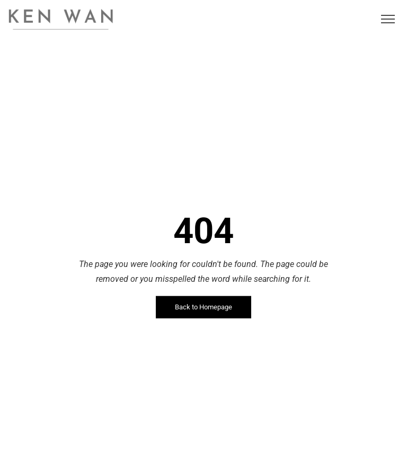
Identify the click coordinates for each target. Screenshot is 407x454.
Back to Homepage (203, 307)
